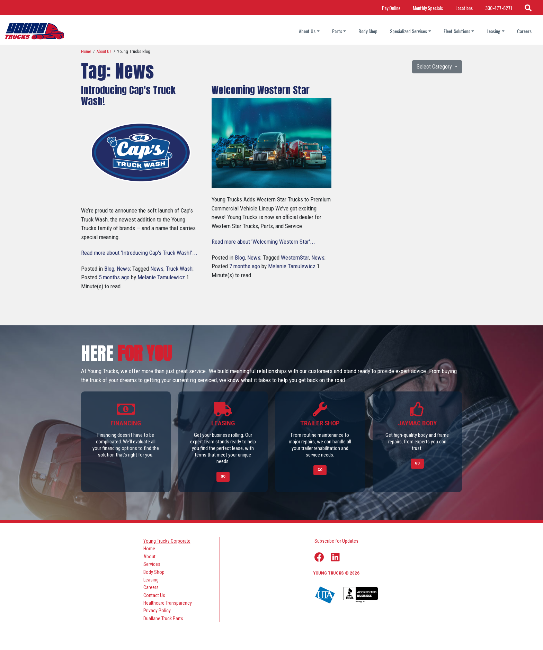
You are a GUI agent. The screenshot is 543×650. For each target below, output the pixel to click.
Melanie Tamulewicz (161, 277)
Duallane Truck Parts (163, 618)
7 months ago (244, 266)
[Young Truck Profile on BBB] (360, 595)
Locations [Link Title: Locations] (464, 7)
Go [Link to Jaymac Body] (417, 463)
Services (151, 564)
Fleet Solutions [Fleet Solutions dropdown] (457, 31)
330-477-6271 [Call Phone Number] (498, 7)
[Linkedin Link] (335, 557)
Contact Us (154, 595)
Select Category (435, 66)
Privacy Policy (157, 610)
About (149, 556)
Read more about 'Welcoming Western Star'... (263, 241)
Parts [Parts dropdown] (337, 31)
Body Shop (367, 31)
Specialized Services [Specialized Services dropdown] (408, 31)
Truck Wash (179, 268)
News (123, 268)
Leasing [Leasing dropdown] (493, 31)
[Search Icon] (528, 7)
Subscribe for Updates (336, 541)
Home (86, 51)
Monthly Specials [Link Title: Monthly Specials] (428, 7)
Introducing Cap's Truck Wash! (128, 95)
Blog (109, 268)
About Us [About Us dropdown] (307, 31)
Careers (524, 31)
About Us (104, 51)
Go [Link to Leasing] (223, 476)
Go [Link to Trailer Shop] (320, 470)
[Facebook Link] (319, 557)
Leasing (151, 579)
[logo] (34, 31)
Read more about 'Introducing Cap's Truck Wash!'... (139, 252)
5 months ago (114, 277)
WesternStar (295, 257)
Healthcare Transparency (167, 603)
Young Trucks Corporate (166, 541)
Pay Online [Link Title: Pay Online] (391, 7)
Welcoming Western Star (261, 90)
